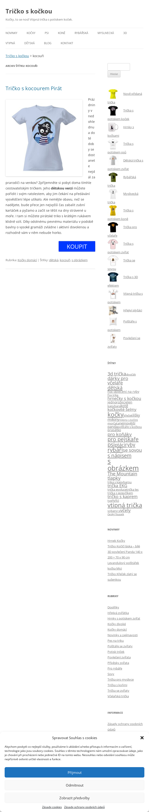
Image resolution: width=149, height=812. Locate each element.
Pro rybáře (115, 668)
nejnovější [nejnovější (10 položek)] (127, 423)
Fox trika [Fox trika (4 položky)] (113, 395)
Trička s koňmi (117, 685)
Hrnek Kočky (116, 541)
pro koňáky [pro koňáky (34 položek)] (120, 434)
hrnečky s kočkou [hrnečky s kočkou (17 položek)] (124, 398)
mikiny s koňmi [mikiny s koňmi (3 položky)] (129, 419)
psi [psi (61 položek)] (111, 444)
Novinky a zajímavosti (123, 635)
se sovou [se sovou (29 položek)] (132, 450)
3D (125, 33)
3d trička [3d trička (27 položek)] (117, 374)
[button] (142, 737)
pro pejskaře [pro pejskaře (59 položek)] (123, 439)
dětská (53, 260)
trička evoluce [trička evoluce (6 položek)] (117, 489)
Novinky (11, 33)
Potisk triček (116, 652)
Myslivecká (106, 33)
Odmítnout (74, 785)
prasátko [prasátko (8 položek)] (114, 430)
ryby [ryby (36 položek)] (130, 444)
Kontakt (67, 43)
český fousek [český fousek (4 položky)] (116, 514)
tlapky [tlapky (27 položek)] (114, 478)
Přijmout (75, 772)
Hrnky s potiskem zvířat (124, 618)
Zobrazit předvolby (74, 798)
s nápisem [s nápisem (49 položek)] (119, 455)
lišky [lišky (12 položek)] (136, 415)
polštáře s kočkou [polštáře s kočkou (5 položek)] (129, 427)
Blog (47, 43)
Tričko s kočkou (29, 11)
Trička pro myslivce (121, 679)
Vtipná (10, 43)
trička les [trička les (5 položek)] (133, 490)
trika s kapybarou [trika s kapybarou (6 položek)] (120, 482)
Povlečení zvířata (119, 657)
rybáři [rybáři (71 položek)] (115, 449)
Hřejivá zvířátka (118, 613)
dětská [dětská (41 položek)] (115, 387)
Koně (61, 33)
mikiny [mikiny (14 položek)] (114, 419)
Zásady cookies (52, 807)
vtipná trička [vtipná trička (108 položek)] (125, 505)
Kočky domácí (27, 260)
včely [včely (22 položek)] (125, 510)
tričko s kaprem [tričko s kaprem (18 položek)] (123, 496)
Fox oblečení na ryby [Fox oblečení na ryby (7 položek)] (123, 391)
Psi (47, 33)
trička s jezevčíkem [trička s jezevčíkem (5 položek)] (120, 493)
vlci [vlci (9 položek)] (116, 500)
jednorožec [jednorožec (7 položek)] (116, 402)
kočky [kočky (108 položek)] (116, 414)
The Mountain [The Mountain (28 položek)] (122, 474)
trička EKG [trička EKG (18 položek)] (117, 485)
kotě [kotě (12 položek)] (124, 405)
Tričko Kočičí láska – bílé (124, 546)
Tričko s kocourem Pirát (34, 88)
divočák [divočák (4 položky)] (131, 374)
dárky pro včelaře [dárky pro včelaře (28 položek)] (118, 380)
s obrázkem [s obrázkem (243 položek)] (123, 464)
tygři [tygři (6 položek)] (111, 501)
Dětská (29, 43)
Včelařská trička (118, 696)
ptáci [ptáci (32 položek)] (120, 444)
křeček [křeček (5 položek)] (128, 416)
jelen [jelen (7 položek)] (128, 402)
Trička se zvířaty (118, 690)
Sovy (111, 674)
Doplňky (113, 607)
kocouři (65, 260)
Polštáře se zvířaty (120, 646)
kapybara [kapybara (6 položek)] (114, 406)
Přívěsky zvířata (118, 663)
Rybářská (81, 33)
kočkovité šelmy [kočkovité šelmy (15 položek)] (122, 409)
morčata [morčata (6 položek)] (113, 423)
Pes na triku (116, 640)
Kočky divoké (117, 624)
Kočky (31, 33)
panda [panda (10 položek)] (112, 426)
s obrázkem (80, 260)
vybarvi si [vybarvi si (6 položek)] (114, 511)
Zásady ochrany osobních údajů (84, 807)
